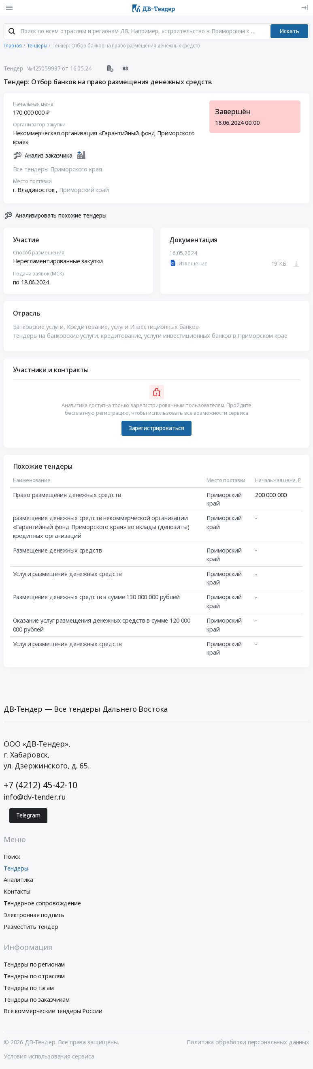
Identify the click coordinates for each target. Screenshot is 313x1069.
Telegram (28, 815)
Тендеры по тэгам (29, 988)
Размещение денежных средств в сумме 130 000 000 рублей (96, 597)
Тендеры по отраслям (34, 976)
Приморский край (84, 190)
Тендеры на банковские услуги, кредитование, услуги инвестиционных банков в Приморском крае (150, 336)
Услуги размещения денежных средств (67, 574)
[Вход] (304, 7)
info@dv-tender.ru (35, 797)
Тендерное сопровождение (42, 903)
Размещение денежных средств (57, 551)
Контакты (17, 892)
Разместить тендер (31, 927)
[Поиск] (12, 32)
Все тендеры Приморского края (57, 169)
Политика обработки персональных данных (248, 1042)
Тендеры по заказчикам (37, 1000)
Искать (289, 31)
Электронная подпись (34, 915)
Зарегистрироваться (156, 428)
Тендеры (16, 869)
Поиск (12, 857)
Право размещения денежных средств (67, 495)
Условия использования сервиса (49, 1056)
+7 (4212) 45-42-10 (40, 785)
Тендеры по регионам (34, 965)
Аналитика (18, 880)
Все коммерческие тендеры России (53, 1012)
